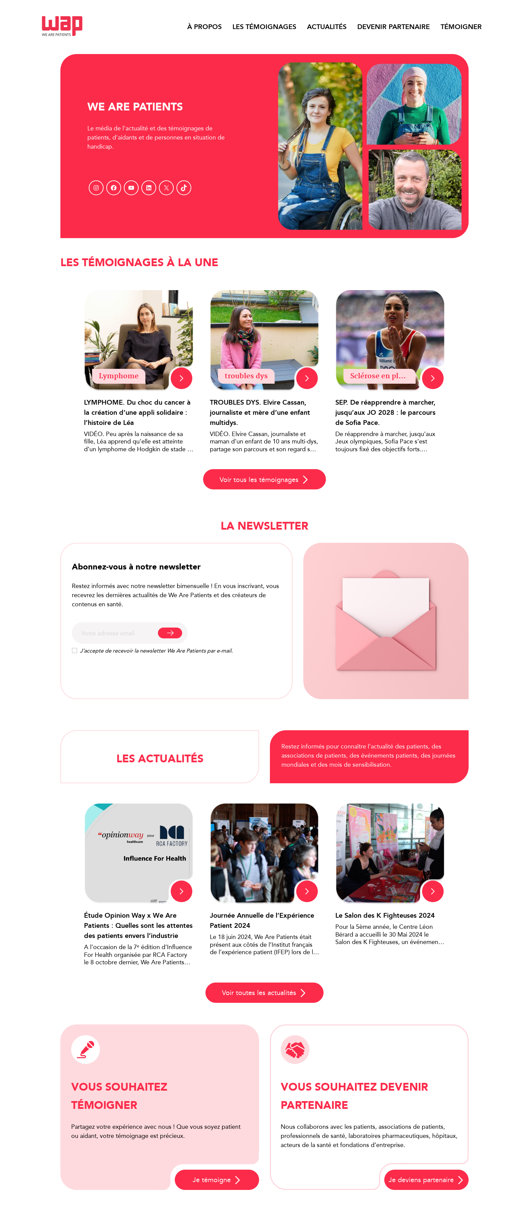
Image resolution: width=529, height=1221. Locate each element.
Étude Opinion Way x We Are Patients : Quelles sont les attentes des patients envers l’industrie (138, 925)
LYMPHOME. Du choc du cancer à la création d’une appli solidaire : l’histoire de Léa (137, 412)
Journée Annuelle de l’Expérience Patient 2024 (262, 920)
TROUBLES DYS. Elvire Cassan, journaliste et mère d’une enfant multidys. (260, 412)
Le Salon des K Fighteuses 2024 (385, 915)
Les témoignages (264, 26)
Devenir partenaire (393, 26)
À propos (204, 26)
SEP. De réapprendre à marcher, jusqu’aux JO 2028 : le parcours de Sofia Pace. (385, 412)
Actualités (326, 26)
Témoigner (461, 26)
